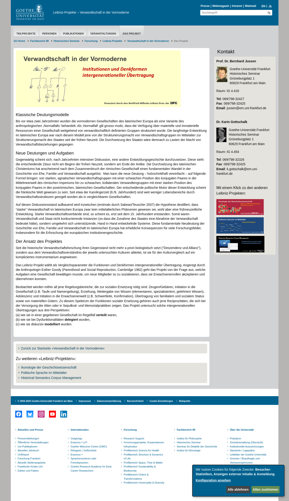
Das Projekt (132, 33)
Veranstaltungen (103, 33)
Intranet (237, 6)
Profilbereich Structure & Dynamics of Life (143, 456)
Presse (204, 6)
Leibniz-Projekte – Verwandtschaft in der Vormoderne (91, 12)
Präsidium (235, 438)
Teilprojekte (26, 33)
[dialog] (238, 480)
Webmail (250, 6)
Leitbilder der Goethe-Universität (248, 454)
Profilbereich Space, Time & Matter (143, 462)
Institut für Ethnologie (188, 450)
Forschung (91, 41)
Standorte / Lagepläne (242, 450)
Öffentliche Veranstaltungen (33, 442)
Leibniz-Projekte (112, 41)
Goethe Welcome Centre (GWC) (89, 446)
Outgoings (76, 438)
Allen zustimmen (265, 489)
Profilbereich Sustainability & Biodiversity (140, 468)
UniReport (23, 454)
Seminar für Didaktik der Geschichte (197, 446)
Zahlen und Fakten (28, 470)
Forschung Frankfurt (29, 458)
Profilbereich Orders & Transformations (136, 476)
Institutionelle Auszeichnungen (247, 446)
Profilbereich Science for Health (141, 450)
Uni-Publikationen (27, 446)
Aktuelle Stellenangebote (32, 462)
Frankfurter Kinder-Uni (30, 466)
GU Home (19, 41)
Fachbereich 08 (39, 41)
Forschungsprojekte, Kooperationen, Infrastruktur (144, 444)
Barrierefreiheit (135, 401)
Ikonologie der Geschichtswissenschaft (49, 367)
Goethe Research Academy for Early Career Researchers (91, 468)
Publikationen (73, 33)
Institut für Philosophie (189, 438)
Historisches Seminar (67, 41)
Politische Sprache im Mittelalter (44, 373)
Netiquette (184, 401)
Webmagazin (220, 6)
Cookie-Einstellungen (161, 401)
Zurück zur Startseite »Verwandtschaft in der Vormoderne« (63, 348)
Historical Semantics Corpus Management (51, 378)
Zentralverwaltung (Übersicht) (246, 442)
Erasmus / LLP (79, 442)
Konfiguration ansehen (213, 480)
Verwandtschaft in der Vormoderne (148, 41)
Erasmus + (77, 454)
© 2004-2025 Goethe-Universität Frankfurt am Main (45, 401)
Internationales (80, 429)
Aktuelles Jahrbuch (28, 450)
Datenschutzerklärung (109, 401)
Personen (49, 33)
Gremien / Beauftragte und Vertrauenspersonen (245, 460)
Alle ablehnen (238, 489)
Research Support (134, 438)
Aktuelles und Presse (30, 429)
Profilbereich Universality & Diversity (144, 482)
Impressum (85, 401)
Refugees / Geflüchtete (84, 450)
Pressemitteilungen (28, 438)
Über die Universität (242, 429)
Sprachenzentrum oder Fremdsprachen (83, 460)
